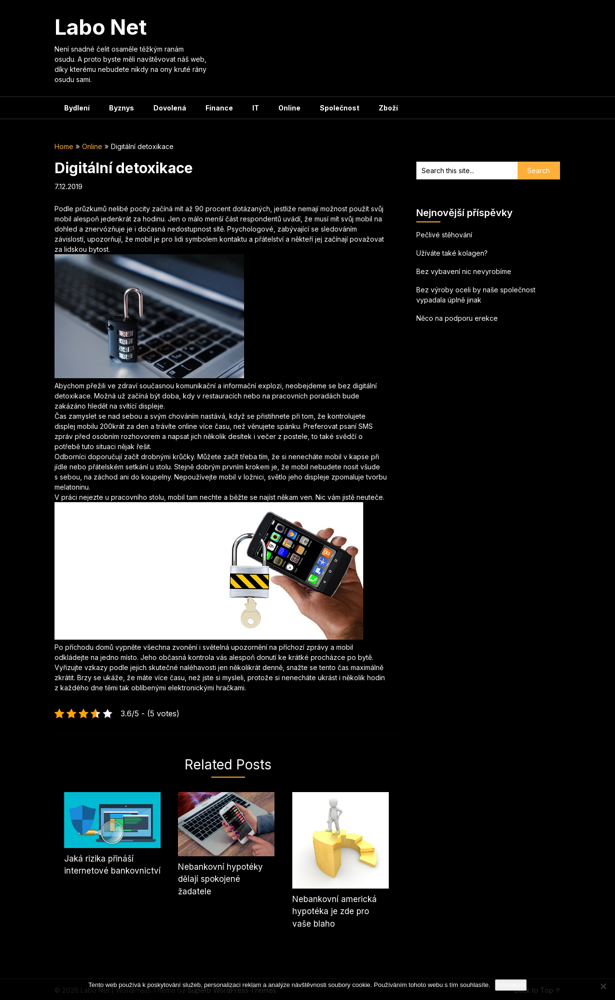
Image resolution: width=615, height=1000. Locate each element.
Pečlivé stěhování (444, 235)
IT (255, 108)
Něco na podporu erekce (457, 318)
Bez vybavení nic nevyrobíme (463, 271)
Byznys (121, 108)
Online (289, 108)
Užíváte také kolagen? (452, 253)
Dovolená (169, 108)
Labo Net (101, 27)
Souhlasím (510, 984)
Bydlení (77, 108)
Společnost (339, 108)
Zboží (388, 108)
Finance (219, 108)
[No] (603, 986)
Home (64, 146)
